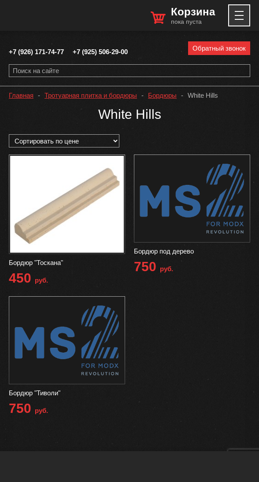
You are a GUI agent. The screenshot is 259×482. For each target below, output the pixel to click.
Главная (21, 95)
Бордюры (162, 95)
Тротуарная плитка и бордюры (90, 95)
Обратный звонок (219, 48)
